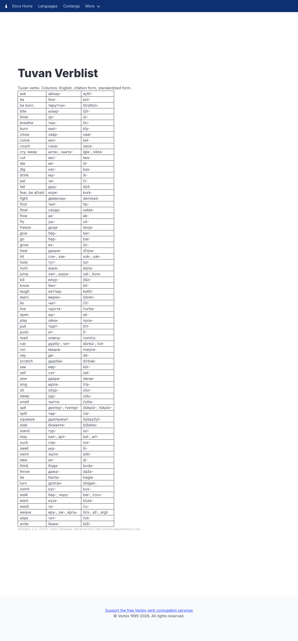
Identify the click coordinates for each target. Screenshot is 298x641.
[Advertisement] (139, 32)
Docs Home (18, 6)
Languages (48, 6)
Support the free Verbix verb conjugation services (149, 610)
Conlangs (71, 6)
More (90, 6)
